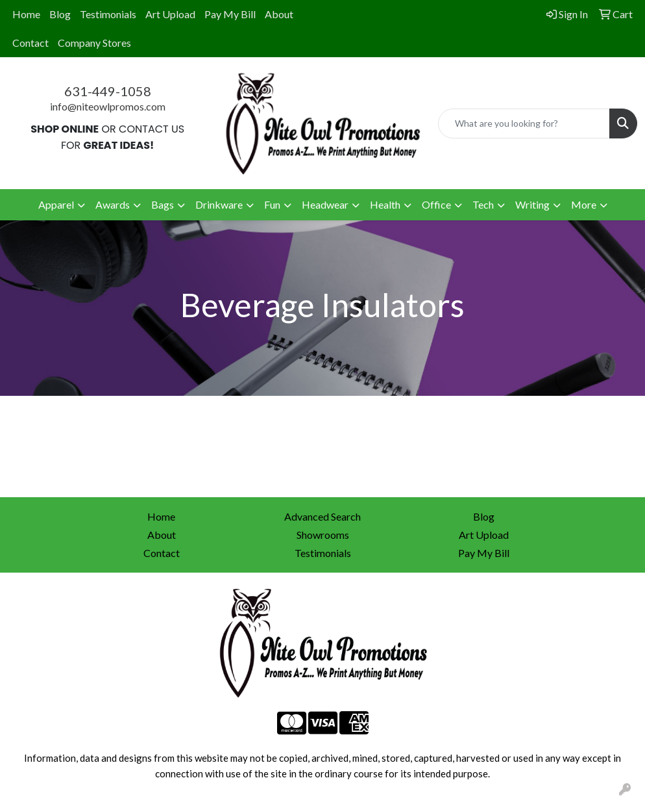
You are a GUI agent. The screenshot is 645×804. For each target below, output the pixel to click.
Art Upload (170, 14)
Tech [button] (483, 204)
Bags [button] (162, 204)
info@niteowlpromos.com (107, 106)
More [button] (583, 204)
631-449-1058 (107, 91)
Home (26, 14)
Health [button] (385, 204)
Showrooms (323, 534)
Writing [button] (532, 204)
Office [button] (436, 204)
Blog (60, 14)
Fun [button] (272, 204)
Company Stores (94, 42)
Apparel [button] (56, 204)
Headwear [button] (325, 204)
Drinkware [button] (219, 204)
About (279, 14)
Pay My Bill (230, 14)
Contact (30, 42)
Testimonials (108, 14)
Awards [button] (112, 204)
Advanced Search (322, 516)
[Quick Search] (524, 123)
